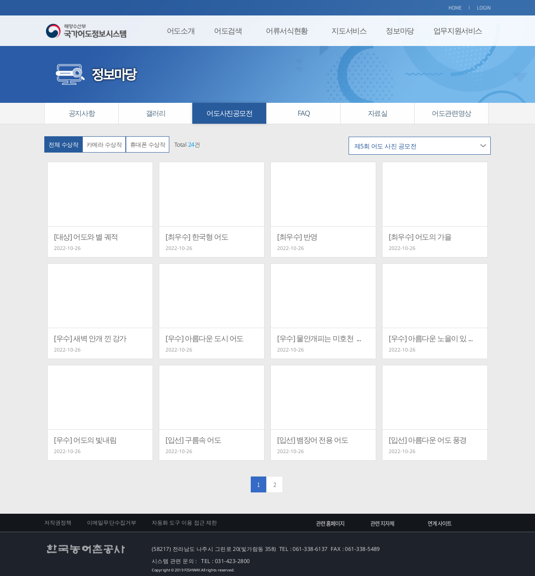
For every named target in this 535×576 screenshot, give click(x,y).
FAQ (304, 113)
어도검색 (228, 30)
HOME (455, 7)
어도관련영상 (451, 113)
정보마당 (399, 30)
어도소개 (180, 30)
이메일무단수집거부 (111, 522)
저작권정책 (58, 522)
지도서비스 (348, 30)
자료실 (377, 113)
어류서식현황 (287, 30)
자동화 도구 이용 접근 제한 (184, 522)
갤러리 (156, 113)
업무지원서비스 (457, 30)
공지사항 (81, 113)
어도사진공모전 (229, 113)
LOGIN (484, 7)
